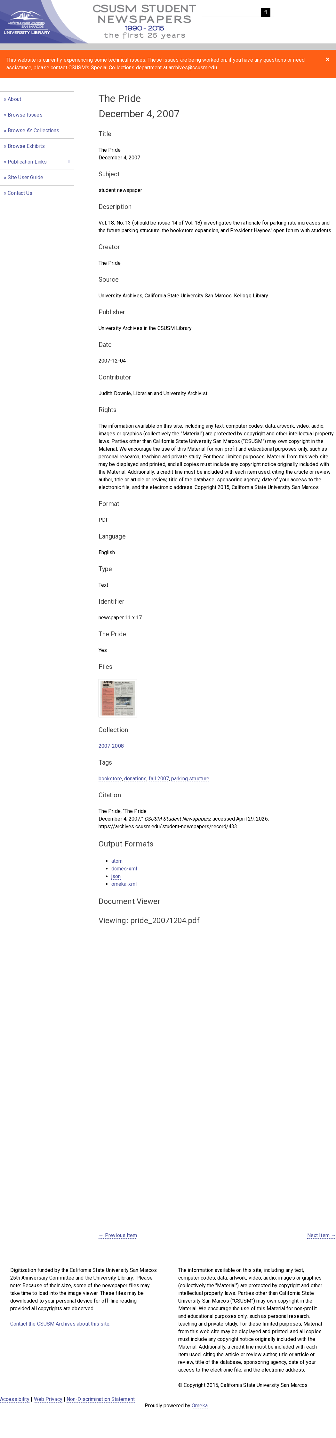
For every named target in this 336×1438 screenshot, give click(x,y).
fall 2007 (159, 779)
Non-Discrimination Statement (101, 1399)
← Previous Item (118, 1235)
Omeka (200, 1406)
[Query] (238, 12)
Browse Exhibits (26, 146)
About (14, 99)
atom (117, 861)
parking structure (190, 779)
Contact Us (20, 193)
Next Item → (321, 1235)
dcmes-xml (124, 869)
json (116, 876)
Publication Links (27, 162)
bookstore (110, 779)
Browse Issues (25, 115)
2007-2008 (111, 746)
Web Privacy (48, 1399)
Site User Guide (25, 177)
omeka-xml (124, 884)
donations (135, 779)
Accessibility (14, 1399)
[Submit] (265, 12)
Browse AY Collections (33, 130)
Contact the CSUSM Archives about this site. (60, 1324)
